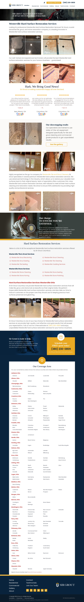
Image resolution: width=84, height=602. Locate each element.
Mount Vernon (62, 460)
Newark (45, 465)
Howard (45, 460)
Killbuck (30, 452)
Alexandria (15, 465)
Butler (14, 540)
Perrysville (61, 375)
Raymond (45, 553)
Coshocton (15, 393)
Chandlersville (16, 514)
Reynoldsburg (62, 425)
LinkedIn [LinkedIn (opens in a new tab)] (42, 590)
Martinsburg (62, 458)
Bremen (15, 420)
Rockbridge (46, 445)
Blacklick (15, 425)
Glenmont (15, 452)
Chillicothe (15, 545)
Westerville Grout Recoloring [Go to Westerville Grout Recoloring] (21, 257)
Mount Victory (31, 440)
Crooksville (15, 523)
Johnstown (31, 469)
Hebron (30, 467)
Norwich (45, 512)
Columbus (15, 408)
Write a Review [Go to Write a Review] (44, 2)
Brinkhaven (15, 458)
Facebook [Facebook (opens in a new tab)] (31, 590)
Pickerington (46, 418)
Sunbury (45, 410)
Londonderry (46, 545)
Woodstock (46, 386)
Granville (15, 472)
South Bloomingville (64, 445)
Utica (60, 465)
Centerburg (16, 460)
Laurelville (15, 445)
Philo (44, 514)
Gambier (45, 458)
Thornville (61, 521)
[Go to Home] (19, 5)
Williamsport (46, 533)
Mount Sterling (16, 484)
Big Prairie (15, 450)
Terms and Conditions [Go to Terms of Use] (29, 598)
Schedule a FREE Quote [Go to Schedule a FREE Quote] (54, 2)
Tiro (44, 399)
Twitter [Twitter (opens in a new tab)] (35, 590)
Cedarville (15, 435)
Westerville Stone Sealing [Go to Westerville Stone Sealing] (53, 272)
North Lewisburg (32, 386)
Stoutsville (61, 418)
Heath (29, 465)
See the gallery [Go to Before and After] (56, 144)
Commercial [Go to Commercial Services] (44, 6)
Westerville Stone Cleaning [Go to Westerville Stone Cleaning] (21, 272)
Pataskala (46, 467)
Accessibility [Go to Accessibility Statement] (12, 598)
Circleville (15, 533)
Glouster (15, 381)
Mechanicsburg (17, 386)
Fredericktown (31, 460)
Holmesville (31, 450)
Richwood (61, 553)
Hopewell (30, 514)
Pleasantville (46, 420)
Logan (29, 445)
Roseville (45, 516)
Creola (14, 558)
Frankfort (30, 545)
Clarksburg (15, 548)
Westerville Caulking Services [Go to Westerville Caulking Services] (54, 264)
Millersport (46, 415)
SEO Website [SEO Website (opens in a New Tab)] (65, 598)
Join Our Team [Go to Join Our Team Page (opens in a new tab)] (32, 585)
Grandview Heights (33, 429)
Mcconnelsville (31, 497)
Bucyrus (15, 399)
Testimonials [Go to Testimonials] (64, 6)
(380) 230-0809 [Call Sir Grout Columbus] (69, 3)
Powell (44, 406)
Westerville (61, 406)
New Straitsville (47, 521)
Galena (30, 406)
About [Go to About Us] (57, 6)
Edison (14, 504)
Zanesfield (61, 479)
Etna (14, 469)
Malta (14, 497)
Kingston (30, 548)
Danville (30, 458)
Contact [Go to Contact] (72, 6)
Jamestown (31, 435)
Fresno (29, 391)
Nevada (30, 569)
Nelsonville (45, 381)
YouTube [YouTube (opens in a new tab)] (38, 590)
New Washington (32, 401)
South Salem (46, 548)
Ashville (14, 531)
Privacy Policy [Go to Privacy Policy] (19, 598)
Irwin (14, 553)
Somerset (45, 525)
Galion (29, 399)
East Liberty (31, 477)
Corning (15, 521)
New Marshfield (62, 381)
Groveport (46, 425)
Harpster (15, 569)
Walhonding (31, 393)
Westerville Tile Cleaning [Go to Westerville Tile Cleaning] (53, 261)
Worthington (62, 429)
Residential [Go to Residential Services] (35, 6)
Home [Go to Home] (11, 580)
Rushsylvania (46, 477)
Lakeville (45, 450)
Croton (14, 467)
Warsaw (45, 391)
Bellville (14, 538)
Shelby (45, 538)
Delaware (15, 410)
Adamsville (15, 509)
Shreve (14, 563)
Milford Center (31, 553)
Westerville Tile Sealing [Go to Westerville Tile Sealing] (19, 264)
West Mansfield (62, 477)
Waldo (60, 489)
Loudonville (46, 375)
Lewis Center (31, 408)
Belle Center (16, 477)
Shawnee (45, 523)
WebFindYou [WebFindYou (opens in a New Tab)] (72, 598)
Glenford (15, 525)
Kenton (14, 440)
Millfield (30, 381)
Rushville (61, 415)
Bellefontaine (16, 479)
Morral (29, 492)
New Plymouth (47, 558)
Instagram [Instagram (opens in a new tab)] (27, 590)
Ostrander (30, 410)
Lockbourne (46, 427)
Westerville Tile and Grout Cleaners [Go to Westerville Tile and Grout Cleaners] (55, 174)
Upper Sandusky (47, 569)
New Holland (31, 533)
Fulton (29, 502)
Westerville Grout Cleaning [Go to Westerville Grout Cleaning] (54, 257)
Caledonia (15, 489)
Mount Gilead (46, 502)
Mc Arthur (30, 558)
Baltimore (15, 418)
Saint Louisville (46, 469)
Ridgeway (45, 440)
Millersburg (46, 452)
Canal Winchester (17, 429)
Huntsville (30, 479)
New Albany (46, 429)
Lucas (29, 538)
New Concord (46, 509)
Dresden (15, 516)
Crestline (15, 401)
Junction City (31, 521)
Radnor (45, 408)
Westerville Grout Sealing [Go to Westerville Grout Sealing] (20, 261)
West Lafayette (47, 393)
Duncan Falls (31, 509)
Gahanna (30, 427)
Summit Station (47, 472)
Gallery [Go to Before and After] (51, 6)
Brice (14, 427)
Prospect (45, 492)
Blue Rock (15, 512)
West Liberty (46, 479)
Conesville (15, 391)
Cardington (16, 502)
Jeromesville (31, 375)
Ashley (14, 406)
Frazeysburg (31, 512)
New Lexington (31, 525)
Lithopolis (30, 420)
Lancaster (30, 418)
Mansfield (30, 540)
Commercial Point (32, 531)
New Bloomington (47, 489)
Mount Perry (31, 523)
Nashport (30, 516)
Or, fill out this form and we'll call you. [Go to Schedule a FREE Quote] (61, 352)
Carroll (29, 415)
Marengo (30, 504)
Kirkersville (30, 472)
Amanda (15, 415)
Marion (29, 489)
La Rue (14, 492)
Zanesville (61, 509)
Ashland (15, 375)
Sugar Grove (62, 420)
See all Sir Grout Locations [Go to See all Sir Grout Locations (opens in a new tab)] (34, 572)
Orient (44, 531)
